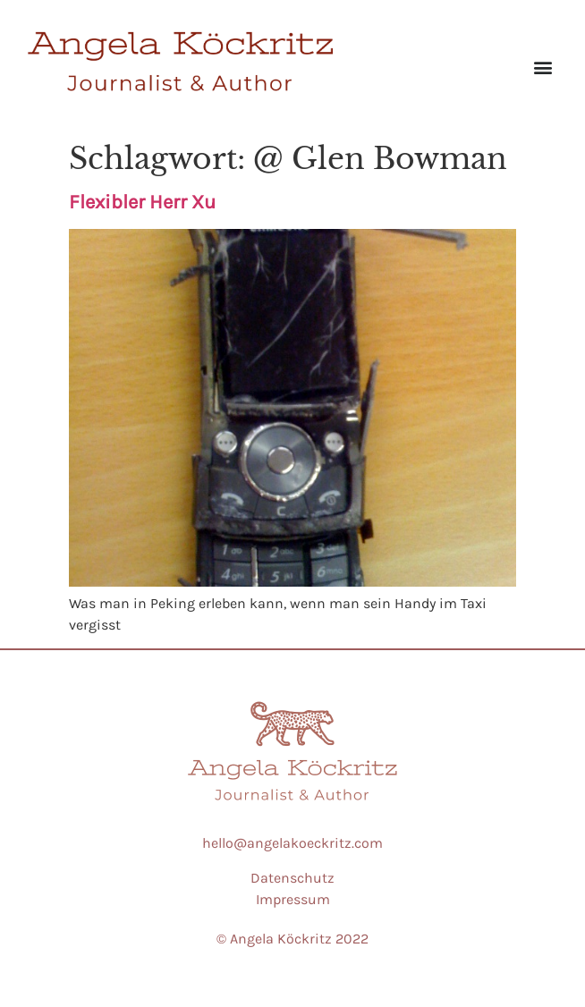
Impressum (293, 899)
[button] (543, 66)
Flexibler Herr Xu (142, 202)
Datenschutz (292, 877)
